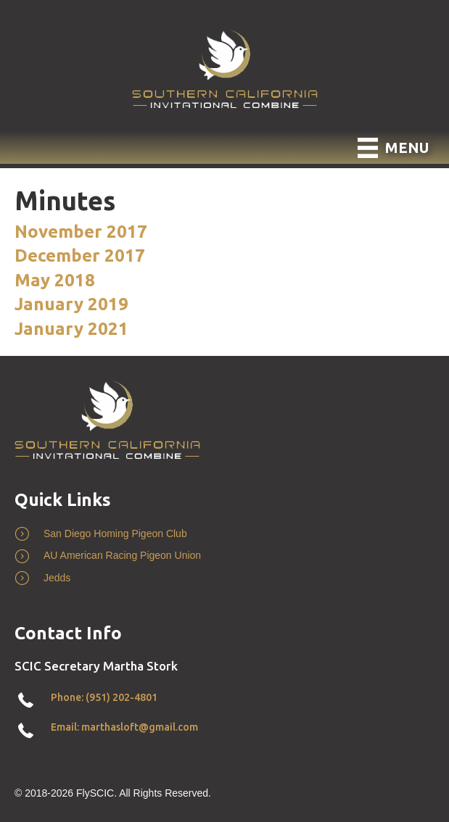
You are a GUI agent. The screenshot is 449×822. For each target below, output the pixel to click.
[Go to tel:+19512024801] (224, 700)
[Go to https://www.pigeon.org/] (224, 559)
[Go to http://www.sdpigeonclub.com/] (224, 537)
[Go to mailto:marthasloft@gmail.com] (224, 731)
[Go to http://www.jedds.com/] (224, 581)
